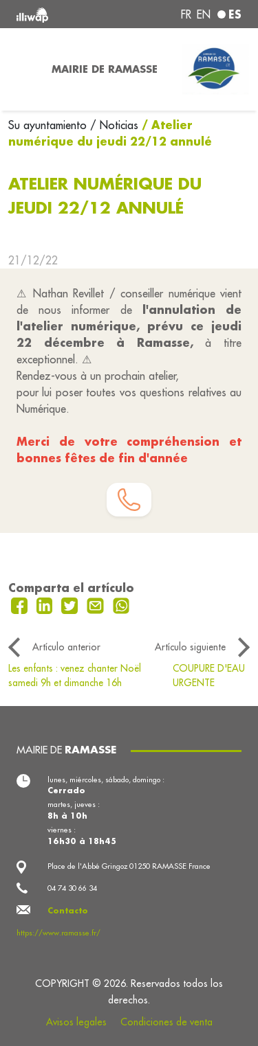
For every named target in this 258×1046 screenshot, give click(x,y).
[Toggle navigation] (21, 69)
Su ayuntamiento (49, 125)
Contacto (67, 911)
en (204, 14)
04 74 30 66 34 (72, 888)
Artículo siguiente (190, 647)
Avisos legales (76, 1022)
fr (186, 14)
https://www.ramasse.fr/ (58, 932)
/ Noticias (114, 125)
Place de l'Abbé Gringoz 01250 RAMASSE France (129, 866)
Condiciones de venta (166, 1022)
